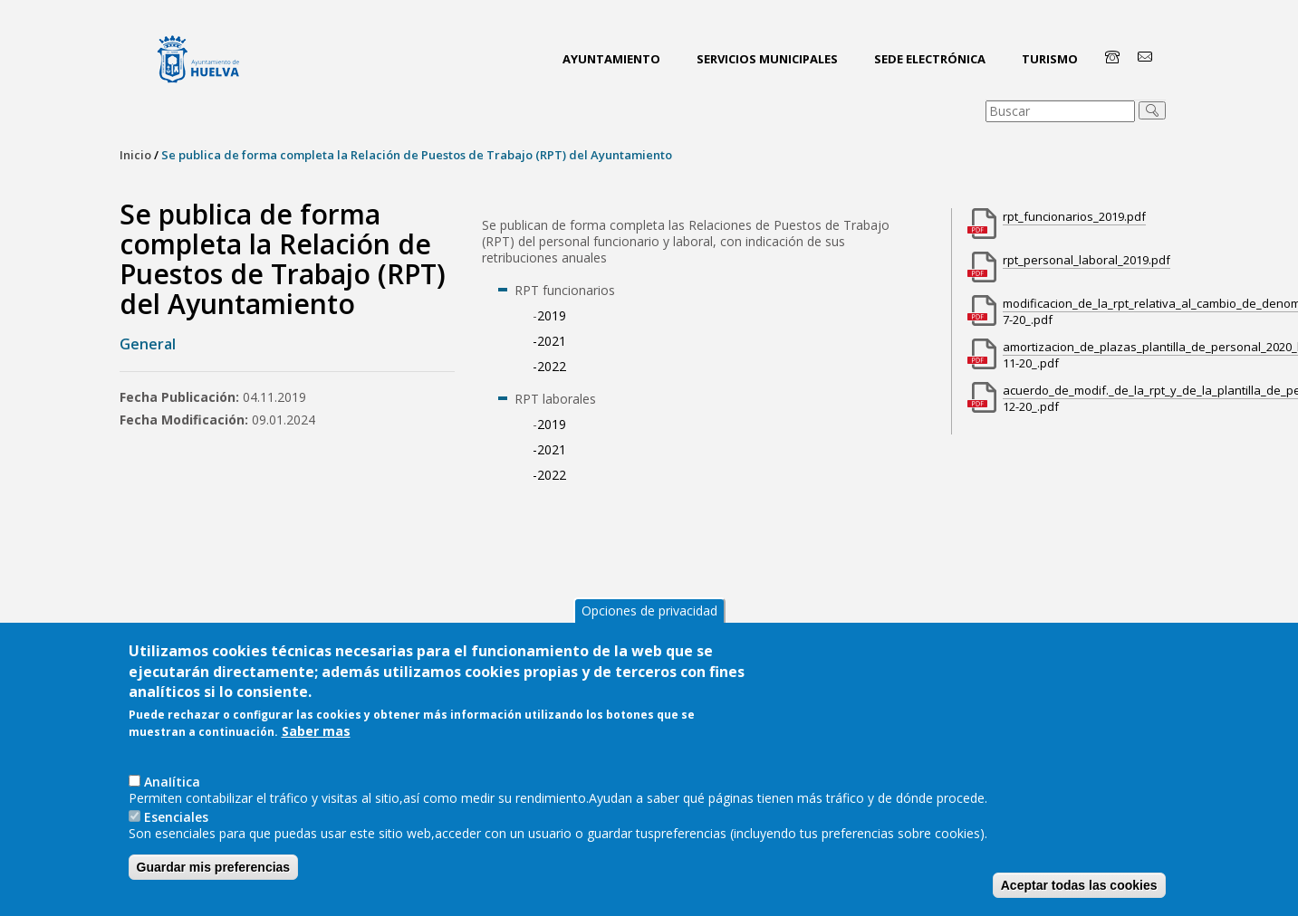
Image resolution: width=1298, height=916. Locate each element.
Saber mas (316, 731)
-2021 (549, 340)
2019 (551, 315)
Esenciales (176, 816)
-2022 (549, 366)
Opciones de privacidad (649, 610)
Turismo (1050, 59)
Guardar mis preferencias (214, 867)
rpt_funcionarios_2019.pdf (1074, 216)
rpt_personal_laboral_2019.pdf (1086, 260)
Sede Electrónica (930, 59)
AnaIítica (172, 781)
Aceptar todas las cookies (1079, 885)
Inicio (135, 155)
